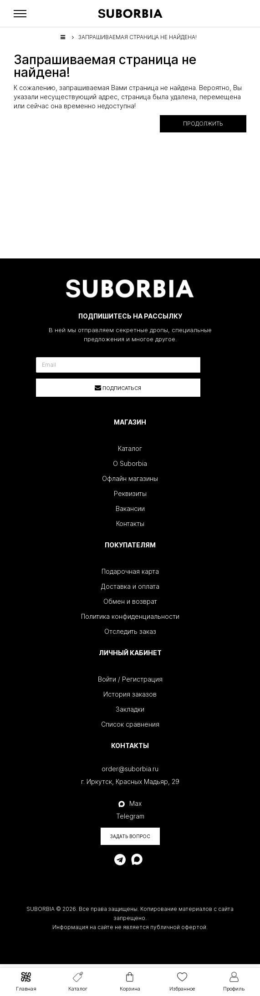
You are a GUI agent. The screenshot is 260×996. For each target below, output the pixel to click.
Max (130, 803)
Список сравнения (130, 724)
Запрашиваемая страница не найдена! (137, 37)
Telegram (130, 816)
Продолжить (203, 123)
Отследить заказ (130, 631)
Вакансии (130, 508)
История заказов (130, 694)
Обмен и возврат (130, 601)
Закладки (130, 709)
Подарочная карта (130, 571)
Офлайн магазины (130, 478)
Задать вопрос (130, 836)
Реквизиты (130, 493)
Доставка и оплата (130, 586)
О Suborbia (130, 463)
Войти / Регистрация (130, 679)
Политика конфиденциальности (130, 616)
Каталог (130, 448)
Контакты (130, 523)
